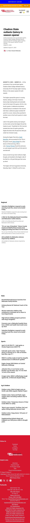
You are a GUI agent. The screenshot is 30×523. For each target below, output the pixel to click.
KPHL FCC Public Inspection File (15, 513)
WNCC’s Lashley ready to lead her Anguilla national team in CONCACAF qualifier (15, 358)
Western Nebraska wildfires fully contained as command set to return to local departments (14, 312)
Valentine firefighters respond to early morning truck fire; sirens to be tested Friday (13, 207)
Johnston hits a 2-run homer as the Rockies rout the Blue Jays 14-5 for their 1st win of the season (14, 370)
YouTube (15, 450)
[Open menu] (28, 11)
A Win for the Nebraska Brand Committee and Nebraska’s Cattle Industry (14, 217)
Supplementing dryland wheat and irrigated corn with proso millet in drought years (15, 420)
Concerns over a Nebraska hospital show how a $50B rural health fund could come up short (14, 325)
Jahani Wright (16, 141)
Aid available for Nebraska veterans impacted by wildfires (13, 237)
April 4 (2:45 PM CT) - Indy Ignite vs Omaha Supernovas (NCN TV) (13, 346)
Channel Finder (15, 465)
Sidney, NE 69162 (15, 495)
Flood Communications (15, 470)
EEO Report (15, 504)
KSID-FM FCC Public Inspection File (15, 510)
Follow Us (3, 441)
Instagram (15, 448)
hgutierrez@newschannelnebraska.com (15, 502)
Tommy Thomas (10, 146)
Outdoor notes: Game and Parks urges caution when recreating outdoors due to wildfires (14, 396)
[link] (15, 210)
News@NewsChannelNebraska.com (18, 499)
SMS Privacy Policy (15, 477)
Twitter (15, 446)
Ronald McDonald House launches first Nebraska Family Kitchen (14, 300)
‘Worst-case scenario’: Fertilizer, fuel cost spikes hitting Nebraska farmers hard (14, 408)
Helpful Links (4, 460)
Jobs (15, 468)
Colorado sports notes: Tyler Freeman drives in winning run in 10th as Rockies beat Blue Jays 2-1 (14, 352)
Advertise (15, 463)
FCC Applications (15, 506)
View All (26, 5)
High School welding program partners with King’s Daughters (14, 318)
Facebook (15, 444)
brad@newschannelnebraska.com (15, 521)
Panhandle (3, 485)
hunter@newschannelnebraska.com (15, 517)
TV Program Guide (15, 466)
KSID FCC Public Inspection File (15, 508)
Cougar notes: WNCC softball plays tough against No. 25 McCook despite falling (14, 376)
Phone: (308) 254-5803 (15, 497)
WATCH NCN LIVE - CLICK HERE (15, 1)
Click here (3, 474)
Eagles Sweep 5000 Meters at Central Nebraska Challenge (13, 364)
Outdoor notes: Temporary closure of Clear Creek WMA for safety (15, 402)
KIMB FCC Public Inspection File (15, 512)
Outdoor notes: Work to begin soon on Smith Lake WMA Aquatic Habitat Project (14, 390)
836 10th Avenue (15, 491)
